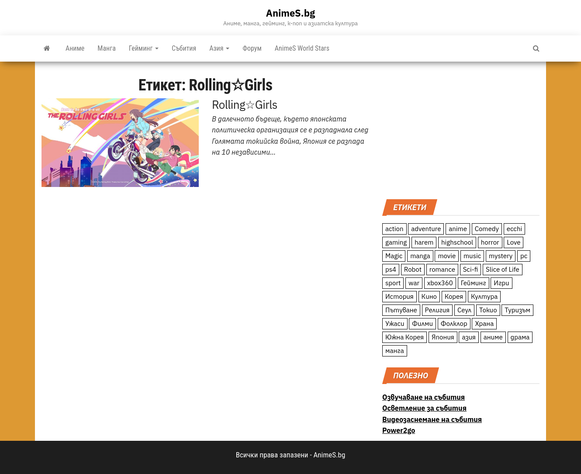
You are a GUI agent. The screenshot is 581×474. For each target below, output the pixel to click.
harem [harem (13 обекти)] (424, 242)
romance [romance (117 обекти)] (442, 269)
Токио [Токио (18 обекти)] (488, 310)
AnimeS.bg (290, 13)
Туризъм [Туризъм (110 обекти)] (517, 310)
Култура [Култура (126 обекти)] (484, 296)
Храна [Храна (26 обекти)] (484, 323)
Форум (252, 48)
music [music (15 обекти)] (472, 256)
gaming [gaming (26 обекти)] (396, 242)
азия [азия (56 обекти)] (469, 337)
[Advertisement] (461, 129)
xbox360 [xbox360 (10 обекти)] (440, 283)
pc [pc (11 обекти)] (523, 256)
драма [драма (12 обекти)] (520, 337)
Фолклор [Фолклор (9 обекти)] (454, 323)
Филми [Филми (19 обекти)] (422, 323)
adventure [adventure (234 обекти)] (426, 229)
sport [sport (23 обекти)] (393, 283)
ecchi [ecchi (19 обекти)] (514, 229)
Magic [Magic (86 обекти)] (393, 256)
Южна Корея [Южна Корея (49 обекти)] (404, 337)
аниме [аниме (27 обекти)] (493, 337)
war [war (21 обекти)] (413, 283)
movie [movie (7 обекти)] (447, 256)
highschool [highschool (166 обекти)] (457, 242)
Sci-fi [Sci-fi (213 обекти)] (470, 269)
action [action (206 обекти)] (394, 229)
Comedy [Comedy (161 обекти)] (487, 229)
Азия (219, 48)
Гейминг (144, 48)
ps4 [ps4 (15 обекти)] (390, 269)
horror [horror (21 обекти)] (490, 242)
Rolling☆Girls (244, 104)
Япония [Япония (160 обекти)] (443, 337)
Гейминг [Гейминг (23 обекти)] (473, 283)
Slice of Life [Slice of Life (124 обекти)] (502, 269)
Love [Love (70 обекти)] (513, 242)
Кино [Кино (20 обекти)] (429, 296)
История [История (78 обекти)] (399, 296)
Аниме (75, 48)
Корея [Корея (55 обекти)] (454, 296)
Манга (106, 48)
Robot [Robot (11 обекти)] (413, 269)
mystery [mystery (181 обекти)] (500, 256)
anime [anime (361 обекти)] (458, 229)
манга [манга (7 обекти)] (394, 350)
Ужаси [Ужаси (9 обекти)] (395, 323)
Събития (184, 48)
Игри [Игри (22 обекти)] (501, 283)
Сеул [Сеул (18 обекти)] (464, 310)
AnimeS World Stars (302, 48)
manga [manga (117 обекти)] (420, 256)
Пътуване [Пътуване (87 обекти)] (401, 310)
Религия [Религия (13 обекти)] (437, 310)
